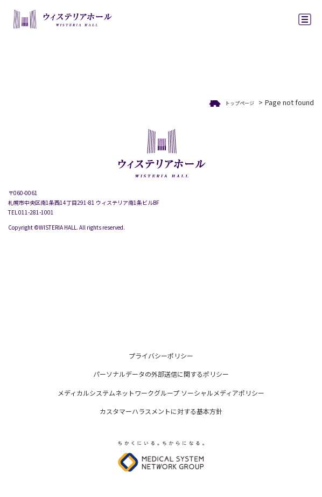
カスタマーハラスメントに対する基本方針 (161, 411)
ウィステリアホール (62, 20)
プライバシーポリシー (161, 355)
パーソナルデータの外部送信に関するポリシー (161, 373)
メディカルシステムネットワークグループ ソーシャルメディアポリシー (161, 392)
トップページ (239, 103)
